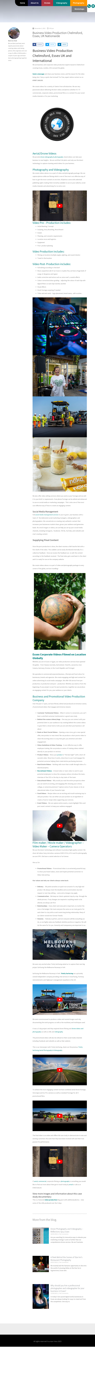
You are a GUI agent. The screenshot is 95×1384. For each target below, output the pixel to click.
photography (65, 1181)
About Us (35, 3)
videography (59, 1032)
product (60, 755)
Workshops (79, 9)
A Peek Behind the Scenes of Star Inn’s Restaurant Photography (66, 1258)
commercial (42, 1181)
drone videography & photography (51, 157)
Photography (78, 3)
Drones (47, 3)
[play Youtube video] (60, 206)
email (71, 1184)
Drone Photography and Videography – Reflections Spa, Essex (67, 1230)
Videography (61, 3)
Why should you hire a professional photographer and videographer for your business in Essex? (67, 1288)
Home (22, 3)
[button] (38, 44)
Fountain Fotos (52, 1341)
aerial (36, 1181)
